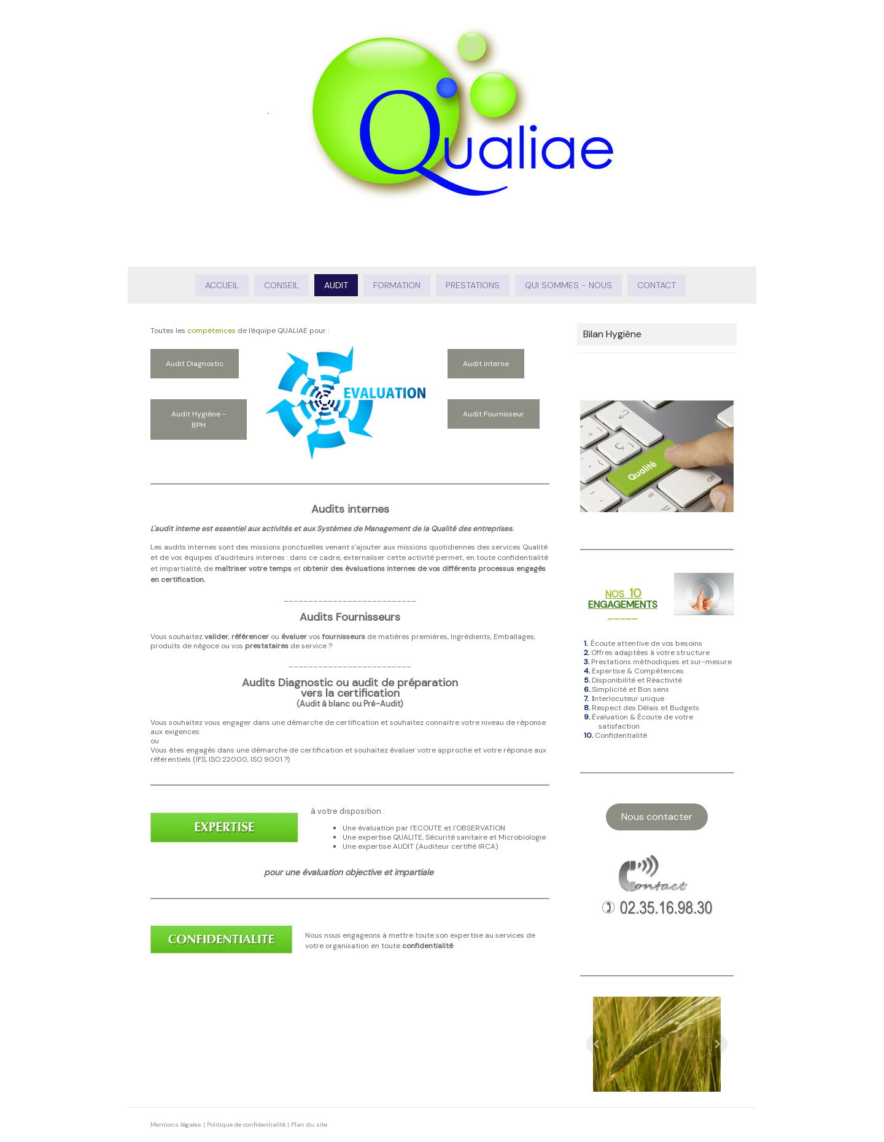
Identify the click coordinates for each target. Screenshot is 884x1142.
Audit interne (486, 364)
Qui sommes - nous (568, 285)
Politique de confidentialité (246, 1125)
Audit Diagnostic (194, 364)
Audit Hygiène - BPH (198, 419)
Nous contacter (656, 816)
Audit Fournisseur (493, 414)
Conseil (281, 285)
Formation (397, 285)
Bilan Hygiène (612, 334)
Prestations (473, 285)
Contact (656, 285)
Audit (336, 285)
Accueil (222, 285)
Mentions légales (175, 1125)
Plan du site (309, 1125)
